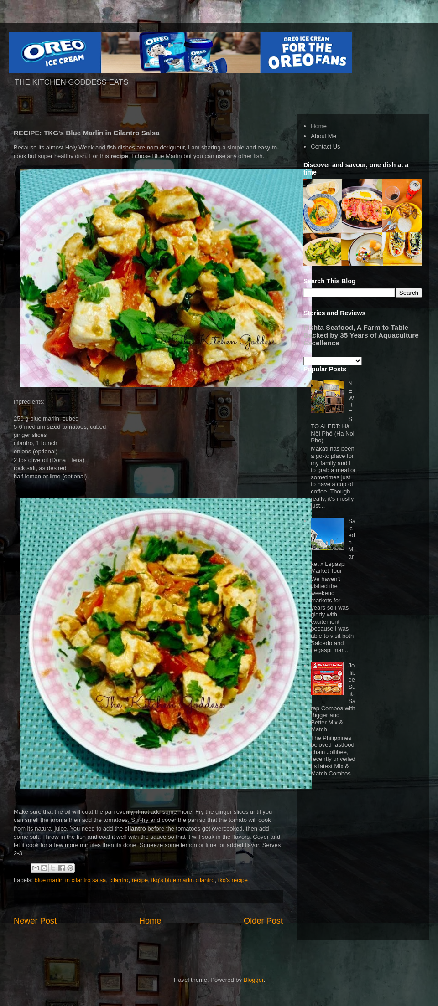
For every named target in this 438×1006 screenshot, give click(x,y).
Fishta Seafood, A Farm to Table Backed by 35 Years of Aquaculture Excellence (361, 335)
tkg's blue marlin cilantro (182, 880)
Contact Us (325, 146)
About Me (323, 136)
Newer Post (35, 920)
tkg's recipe (233, 880)
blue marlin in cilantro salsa (70, 880)
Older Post (263, 920)
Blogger (254, 979)
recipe (140, 880)
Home (150, 920)
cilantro (119, 880)
